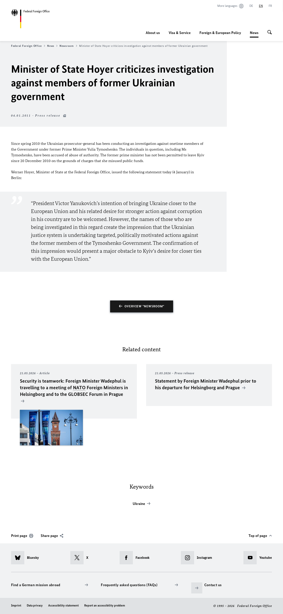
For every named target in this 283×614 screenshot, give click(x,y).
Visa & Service (180, 32)
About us (153, 32)
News (254, 33)
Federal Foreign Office (28, 46)
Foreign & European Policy (220, 32)
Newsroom (68, 46)
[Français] (270, 6)
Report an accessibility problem (104, 605)
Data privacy (35, 605)
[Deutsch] (251, 6)
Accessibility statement (63, 605)
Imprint (16, 605)
